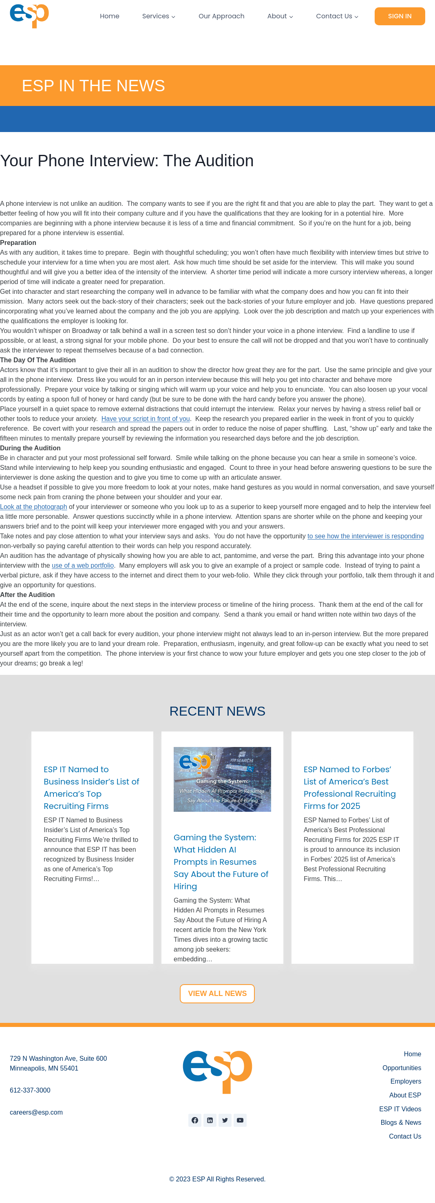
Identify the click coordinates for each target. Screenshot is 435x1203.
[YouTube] (240, 1120)
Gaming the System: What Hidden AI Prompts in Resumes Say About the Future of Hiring (221, 862)
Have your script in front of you (146, 418)
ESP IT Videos (400, 1109)
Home (109, 16)
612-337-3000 (30, 1090)
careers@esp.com (36, 1112)
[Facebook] (194, 1120)
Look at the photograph (33, 506)
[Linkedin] (209, 1120)
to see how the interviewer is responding (365, 536)
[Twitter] (225, 1120)
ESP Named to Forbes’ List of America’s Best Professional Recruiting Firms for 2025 (350, 788)
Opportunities (401, 1067)
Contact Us (405, 1136)
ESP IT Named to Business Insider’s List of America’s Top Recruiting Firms (91, 788)
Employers (406, 1081)
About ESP (405, 1095)
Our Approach (221, 16)
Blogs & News (401, 1122)
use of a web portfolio (83, 565)
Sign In (400, 16)
